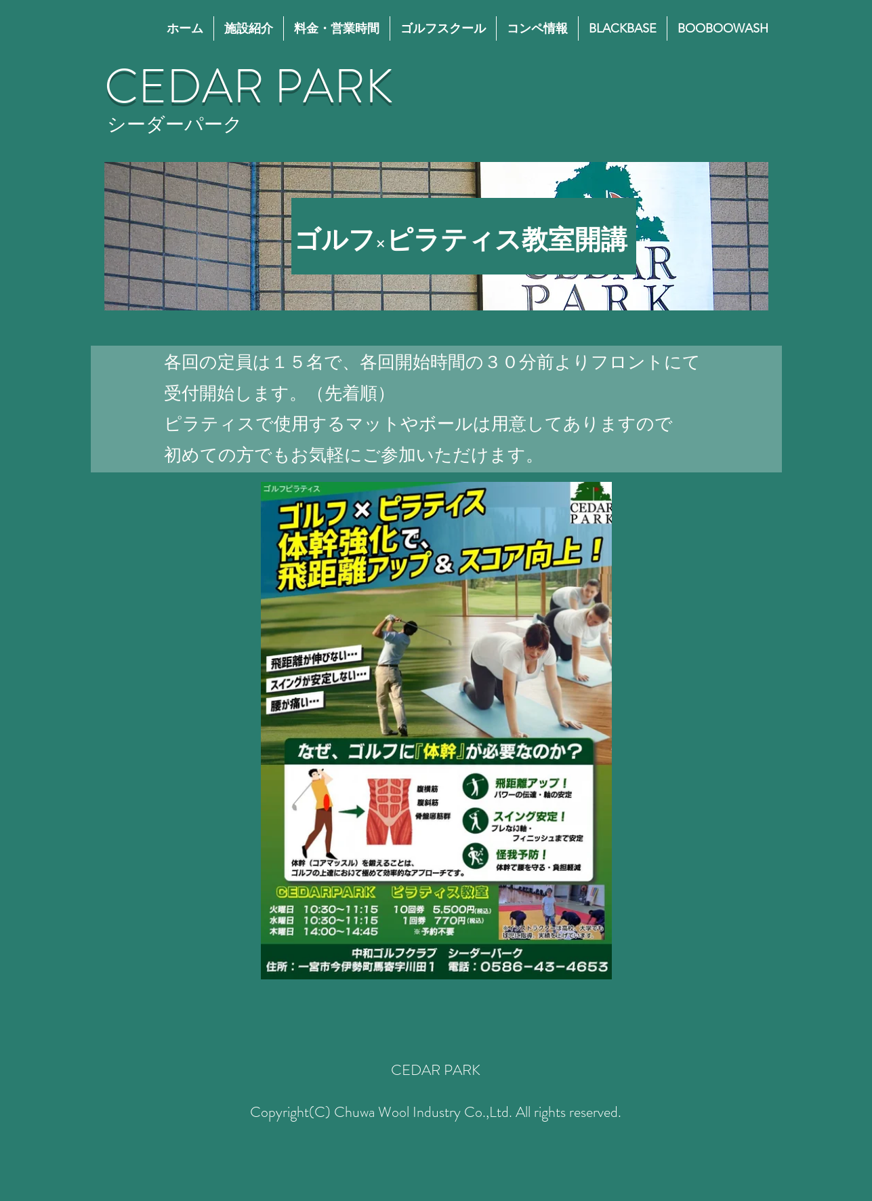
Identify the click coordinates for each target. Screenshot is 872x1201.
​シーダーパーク (175, 124)
